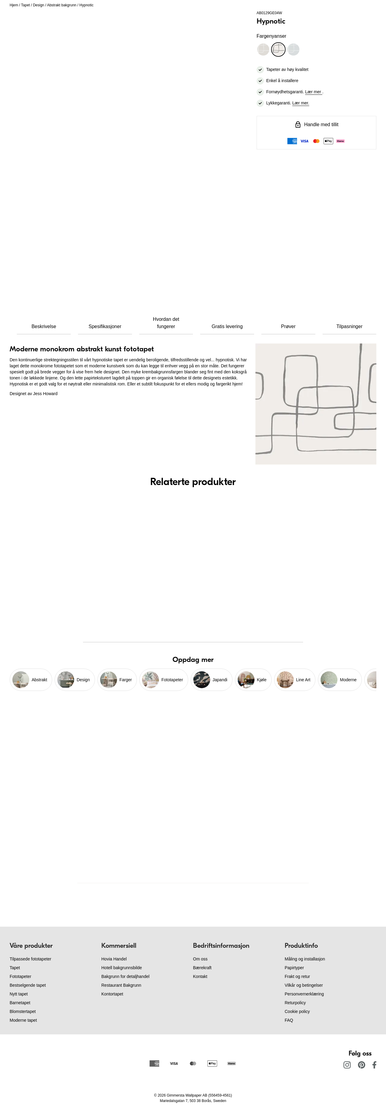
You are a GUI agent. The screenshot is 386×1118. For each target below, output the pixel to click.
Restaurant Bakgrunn (121, 985)
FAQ (289, 1020)
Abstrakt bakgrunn (61, 5)
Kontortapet (112, 994)
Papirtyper (294, 967)
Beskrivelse (43, 326)
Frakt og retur (297, 976)
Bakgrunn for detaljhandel (125, 976)
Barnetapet (20, 1002)
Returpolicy (295, 1002)
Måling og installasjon (305, 959)
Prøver (288, 326)
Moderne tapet (23, 1020)
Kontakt (200, 976)
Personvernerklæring (304, 994)
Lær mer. (300, 103)
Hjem (14, 5)
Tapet (25, 5)
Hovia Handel (114, 959)
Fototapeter (20, 976)
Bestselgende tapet (28, 985)
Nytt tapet (19, 994)
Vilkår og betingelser (304, 985)
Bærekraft (202, 967)
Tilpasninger (349, 326)
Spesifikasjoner (105, 326)
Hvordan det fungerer (166, 323)
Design (38, 5)
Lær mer (313, 91)
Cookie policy (297, 1011)
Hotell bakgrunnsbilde (121, 967)
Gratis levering (227, 326)
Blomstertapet (23, 1011)
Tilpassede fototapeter (30, 959)
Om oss (200, 959)
